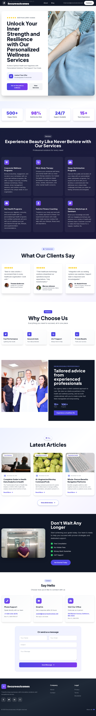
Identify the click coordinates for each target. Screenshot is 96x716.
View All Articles (48, 503)
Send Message (48, 665)
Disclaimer (77, 696)
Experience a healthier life (66, 413)
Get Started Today (60, 562)
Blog (52, 3)
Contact (89, 3)
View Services (36, 87)
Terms (76, 693)
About (46, 3)
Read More (8, 492)
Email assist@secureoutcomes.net (73, 3)
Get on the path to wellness (17, 87)
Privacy (76, 689)
